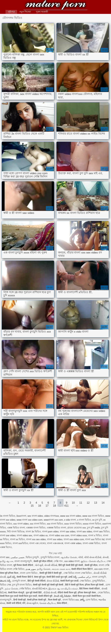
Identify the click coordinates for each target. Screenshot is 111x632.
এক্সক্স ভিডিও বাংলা (16, 527)
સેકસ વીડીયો (53, 580)
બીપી (80, 557)
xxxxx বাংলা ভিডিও (92, 523)
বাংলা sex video (84, 531)
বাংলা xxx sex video (36, 539)
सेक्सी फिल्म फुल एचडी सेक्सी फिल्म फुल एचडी (18, 596)
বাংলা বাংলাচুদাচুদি (23, 561)
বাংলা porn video (50, 531)
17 (47, 505)
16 (39, 505)
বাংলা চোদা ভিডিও (29, 573)
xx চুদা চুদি (97, 519)
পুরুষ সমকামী (42, 11)
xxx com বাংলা (101, 569)
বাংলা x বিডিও (95, 535)
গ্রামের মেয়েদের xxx (76, 527)
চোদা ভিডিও (91, 599)
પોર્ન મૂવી (39, 565)
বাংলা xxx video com (74, 539)
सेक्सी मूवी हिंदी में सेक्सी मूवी (50, 573)
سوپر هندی (30, 569)
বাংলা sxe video (7, 535)
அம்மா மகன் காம (61, 569)
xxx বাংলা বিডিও (38, 523)
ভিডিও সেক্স (5, 584)
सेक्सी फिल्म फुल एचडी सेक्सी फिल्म (86, 596)
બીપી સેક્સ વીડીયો (93, 557)
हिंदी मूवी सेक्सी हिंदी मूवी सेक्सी (70, 565)
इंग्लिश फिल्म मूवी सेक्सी (94, 584)
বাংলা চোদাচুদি (99, 577)
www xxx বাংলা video (70, 516)
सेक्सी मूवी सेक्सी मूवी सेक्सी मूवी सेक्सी (48, 584)
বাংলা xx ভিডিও (17, 539)
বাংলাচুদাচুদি (6, 599)
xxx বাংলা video (21, 523)
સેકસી (106, 557)
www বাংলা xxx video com (29, 519)
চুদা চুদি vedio (93, 527)
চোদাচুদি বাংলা (19, 580)
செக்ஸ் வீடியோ (47, 603)
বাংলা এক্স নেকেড (37, 543)
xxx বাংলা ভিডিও (55, 523)
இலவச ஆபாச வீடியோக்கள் (63, 588)
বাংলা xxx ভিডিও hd (94, 539)
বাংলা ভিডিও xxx (71, 599)
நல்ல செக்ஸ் (11, 588)
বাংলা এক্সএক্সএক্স (55, 543)
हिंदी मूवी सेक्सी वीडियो (36, 580)
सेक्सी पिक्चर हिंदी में (25, 577)
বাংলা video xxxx (78, 535)
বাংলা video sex (24, 535)
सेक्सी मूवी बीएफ (91, 565)
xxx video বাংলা (72, 561)
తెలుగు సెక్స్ (5, 580)
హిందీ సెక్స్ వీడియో (62, 596)
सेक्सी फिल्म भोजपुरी (16, 592)
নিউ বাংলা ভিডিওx (16, 531)
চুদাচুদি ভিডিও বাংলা (50, 557)
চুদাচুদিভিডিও (98, 580)
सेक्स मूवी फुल (39, 577)
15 (32, 505)
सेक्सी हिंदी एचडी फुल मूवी (56, 577)
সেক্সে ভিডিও (104, 592)
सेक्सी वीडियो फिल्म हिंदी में (82, 569)
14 (103, 502)
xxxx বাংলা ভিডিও (73, 523)
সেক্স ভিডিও (85, 580)
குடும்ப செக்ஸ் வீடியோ (93, 561)
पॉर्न (23, 603)
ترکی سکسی (84, 577)
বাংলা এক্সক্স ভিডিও (91, 543)
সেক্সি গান (58, 561)
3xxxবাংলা (21, 516)
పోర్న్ (82, 599)
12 (88, 502)
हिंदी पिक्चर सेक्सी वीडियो (89, 588)
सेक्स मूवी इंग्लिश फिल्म (9, 573)
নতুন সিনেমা (25, 11)
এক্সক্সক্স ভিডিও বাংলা (56, 527)
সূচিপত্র (11, 11)
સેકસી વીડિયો (50, 565)
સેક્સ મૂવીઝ (32, 603)
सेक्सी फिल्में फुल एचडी (69, 580)
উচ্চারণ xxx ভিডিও (56, 5)
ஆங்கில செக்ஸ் (69, 557)
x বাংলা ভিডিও (84, 519)
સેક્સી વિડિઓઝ (39, 588)
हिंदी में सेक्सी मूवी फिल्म (74, 584)
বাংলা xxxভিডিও (20, 543)
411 (66, 505)
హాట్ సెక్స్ (72, 577)
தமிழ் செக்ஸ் (43, 569)
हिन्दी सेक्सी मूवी (19, 599)
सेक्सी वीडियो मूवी (45, 596)
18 (54, 505)
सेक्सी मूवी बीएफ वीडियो (43, 561)
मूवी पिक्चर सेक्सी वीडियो (23, 565)
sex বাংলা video (35, 516)
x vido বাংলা (70, 519)
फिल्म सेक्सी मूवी (55, 599)
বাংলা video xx (41, 535)
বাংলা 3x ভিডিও (33, 531)
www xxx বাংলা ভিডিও (93, 516)
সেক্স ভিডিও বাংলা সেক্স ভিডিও (77, 573)
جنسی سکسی (17, 557)
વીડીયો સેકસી (49, 592)
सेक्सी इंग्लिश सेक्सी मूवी (37, 599)
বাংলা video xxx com (59, 535)
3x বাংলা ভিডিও (7, 516)
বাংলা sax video (67, 531)
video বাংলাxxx (51, 516)
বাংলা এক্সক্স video (72, 543)
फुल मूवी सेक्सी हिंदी (34, 592)
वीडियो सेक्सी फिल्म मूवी (67, 592)
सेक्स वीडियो (62, 603)
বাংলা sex (4, 557)
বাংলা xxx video (54, 539)
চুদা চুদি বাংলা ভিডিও (22, 584)
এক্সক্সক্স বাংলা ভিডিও (35, 527)
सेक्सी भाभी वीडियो (13, 603)
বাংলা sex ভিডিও (101, 531)
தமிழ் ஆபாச (6, 561)
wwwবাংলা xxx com (53, 519)
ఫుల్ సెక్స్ (11, 577)
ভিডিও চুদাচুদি (32, 557)
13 (95, 502)
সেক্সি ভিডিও (25, 588)
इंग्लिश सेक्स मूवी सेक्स (87, 592)
